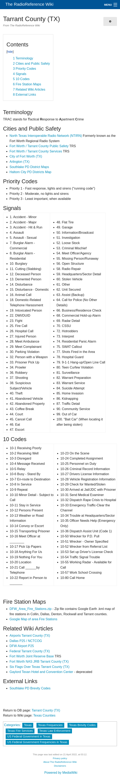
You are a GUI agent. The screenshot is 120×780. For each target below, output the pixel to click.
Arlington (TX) (20, 161)
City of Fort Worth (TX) (26, 156)
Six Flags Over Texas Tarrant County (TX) (40, 667)
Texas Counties (44, 715)
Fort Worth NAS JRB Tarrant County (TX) (39, 661)
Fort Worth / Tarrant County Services (36, 151)
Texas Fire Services (20, 730)
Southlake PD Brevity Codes (30, 688)
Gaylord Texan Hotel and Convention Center (41, 672)
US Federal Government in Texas (28, 736)
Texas (28, 725)
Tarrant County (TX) (46, 710)
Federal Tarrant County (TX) (30, 651)
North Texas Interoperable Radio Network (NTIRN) (46, 135)
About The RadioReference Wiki (60, 762)
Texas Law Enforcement (55, 730)
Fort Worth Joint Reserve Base (32, 656)
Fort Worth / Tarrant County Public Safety (39, 146)
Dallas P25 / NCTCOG (26, 641)
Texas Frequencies (50, 725)
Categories (12, 725)
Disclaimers (60, 766)
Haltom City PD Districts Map (30, 172)
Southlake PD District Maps (29, 167)
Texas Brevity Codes (82, 725)
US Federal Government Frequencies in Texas (37, 742)
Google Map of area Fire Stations (33, 619)
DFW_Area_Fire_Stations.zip (30, 609)
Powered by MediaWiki (60, 772)
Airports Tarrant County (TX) (30, 635)
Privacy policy (60, 758)
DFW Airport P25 (22, 646)
